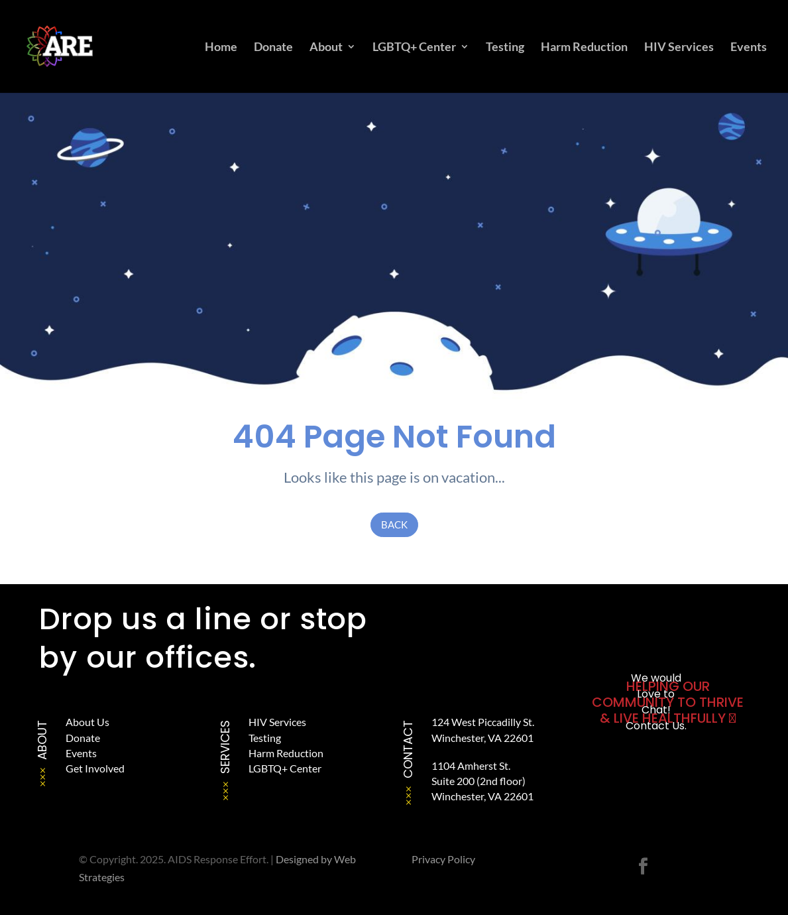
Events (748, 48)
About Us (87, 721)
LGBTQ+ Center (414, 48)
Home (221, 48)
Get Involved (95, 768)
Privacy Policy (443, 859)
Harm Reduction (584, 48)
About (326, 48)
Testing (505, 48)
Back (394, 524)
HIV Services (679, 48)
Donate (273, 48)
